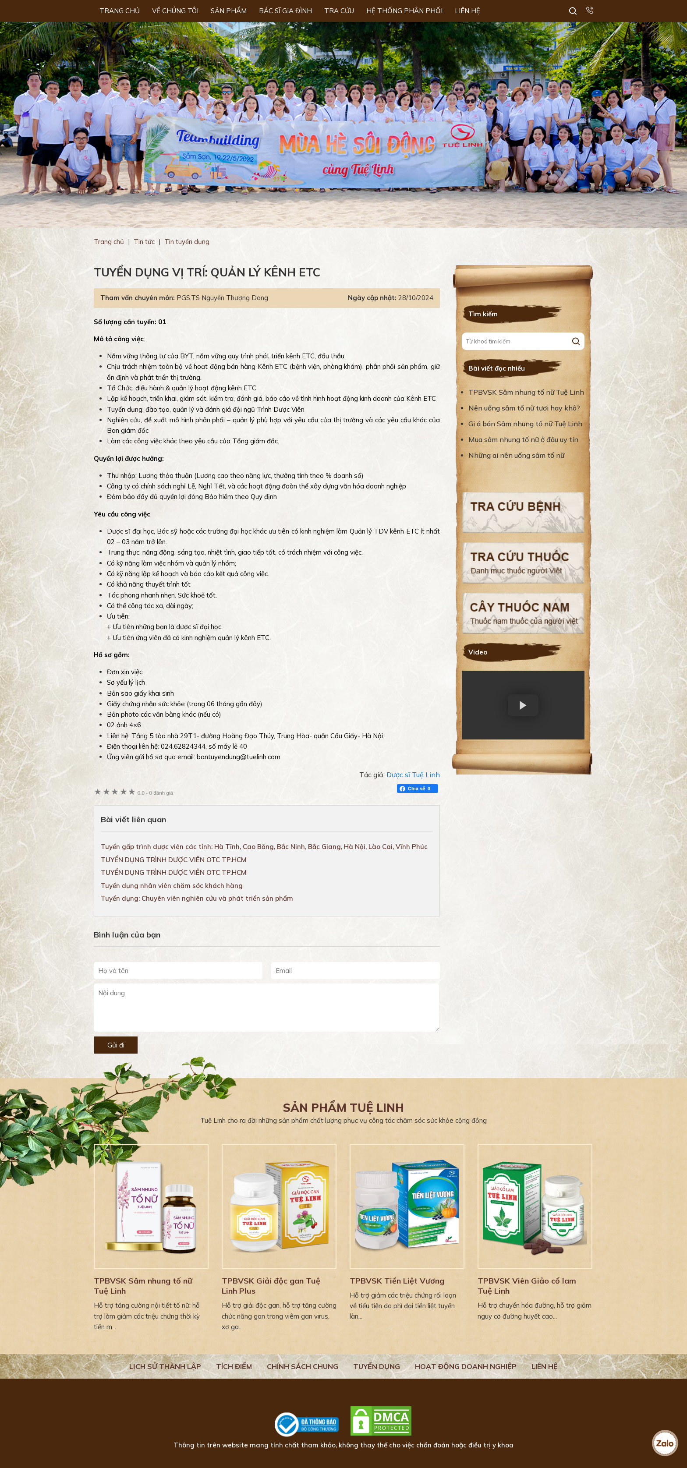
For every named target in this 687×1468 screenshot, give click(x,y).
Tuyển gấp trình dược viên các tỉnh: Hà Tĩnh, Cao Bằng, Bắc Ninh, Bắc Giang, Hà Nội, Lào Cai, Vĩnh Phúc (264, 846)
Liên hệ (544, 1366)
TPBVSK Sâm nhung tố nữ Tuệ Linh (526, 392)
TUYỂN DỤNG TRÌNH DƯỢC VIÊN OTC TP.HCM (174, 860)
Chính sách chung (302, 1366)
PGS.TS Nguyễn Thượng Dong (222, 298)
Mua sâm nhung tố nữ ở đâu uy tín (523, 439)
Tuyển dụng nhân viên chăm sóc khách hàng (172, 885)
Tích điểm (234, 1366)
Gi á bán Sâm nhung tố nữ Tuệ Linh (525, 423)
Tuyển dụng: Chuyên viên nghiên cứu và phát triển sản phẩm (197, 898)
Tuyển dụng (376, 1366)
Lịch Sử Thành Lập (165, 1366)
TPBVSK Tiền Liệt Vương (397, 1281)
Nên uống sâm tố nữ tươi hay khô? (524, 407)
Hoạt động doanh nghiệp (466, 1366)
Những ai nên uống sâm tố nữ (517, 455)
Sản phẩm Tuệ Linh (343, 1107)
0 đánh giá (155, 793)
